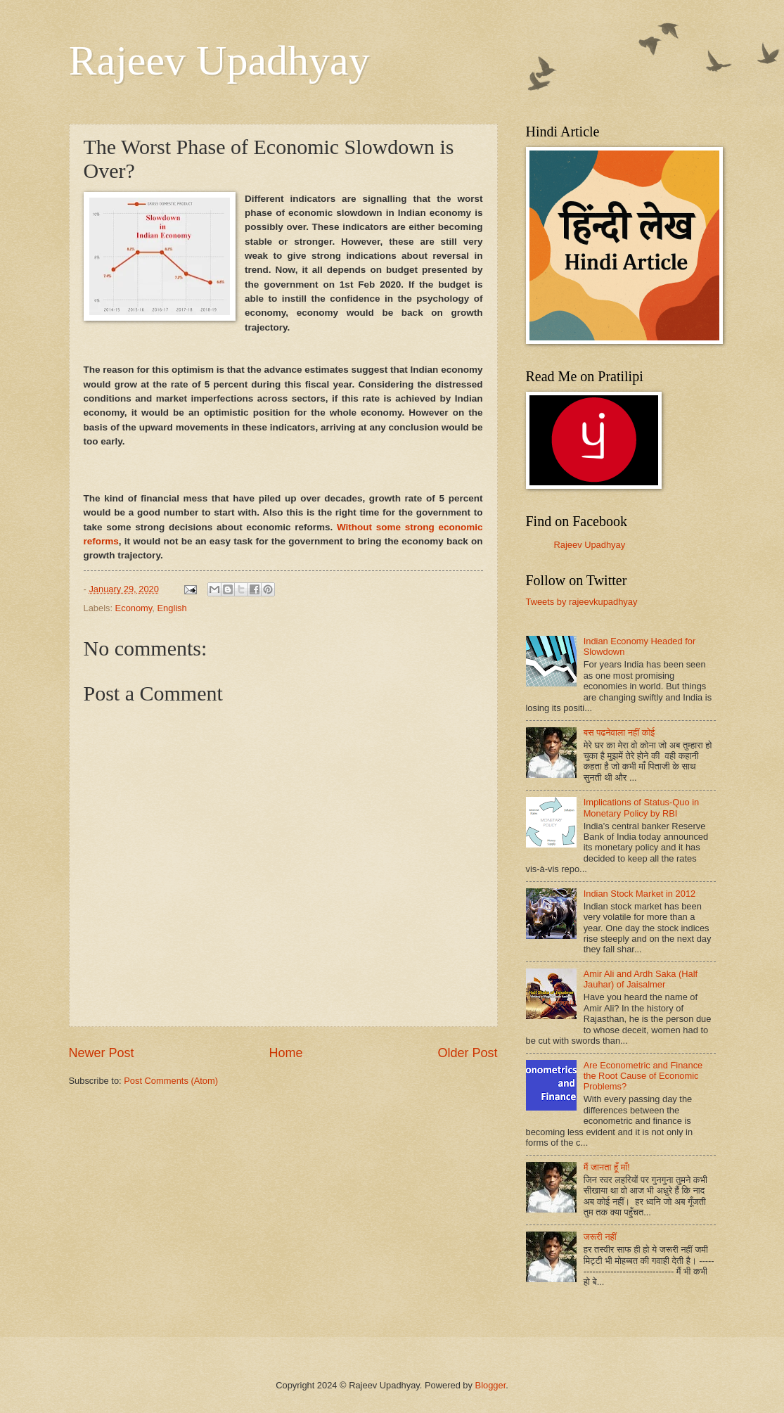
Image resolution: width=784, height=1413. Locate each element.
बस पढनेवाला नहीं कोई (619, 732)
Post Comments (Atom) (171, 1080)
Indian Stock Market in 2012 (640, 893)
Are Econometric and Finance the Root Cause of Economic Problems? (643, 1076)
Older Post (467, 1053)
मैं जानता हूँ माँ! (607, 1167)
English (171, 608)
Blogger (490, 1385)
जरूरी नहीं (600, 1237)
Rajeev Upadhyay (219, 60)
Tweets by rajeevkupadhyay (582, 601)
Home (285, 1053)
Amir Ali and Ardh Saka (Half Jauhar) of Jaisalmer (641, 979)
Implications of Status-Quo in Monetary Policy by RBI (642, 807)
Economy (134, 608)
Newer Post (101, 1053)
